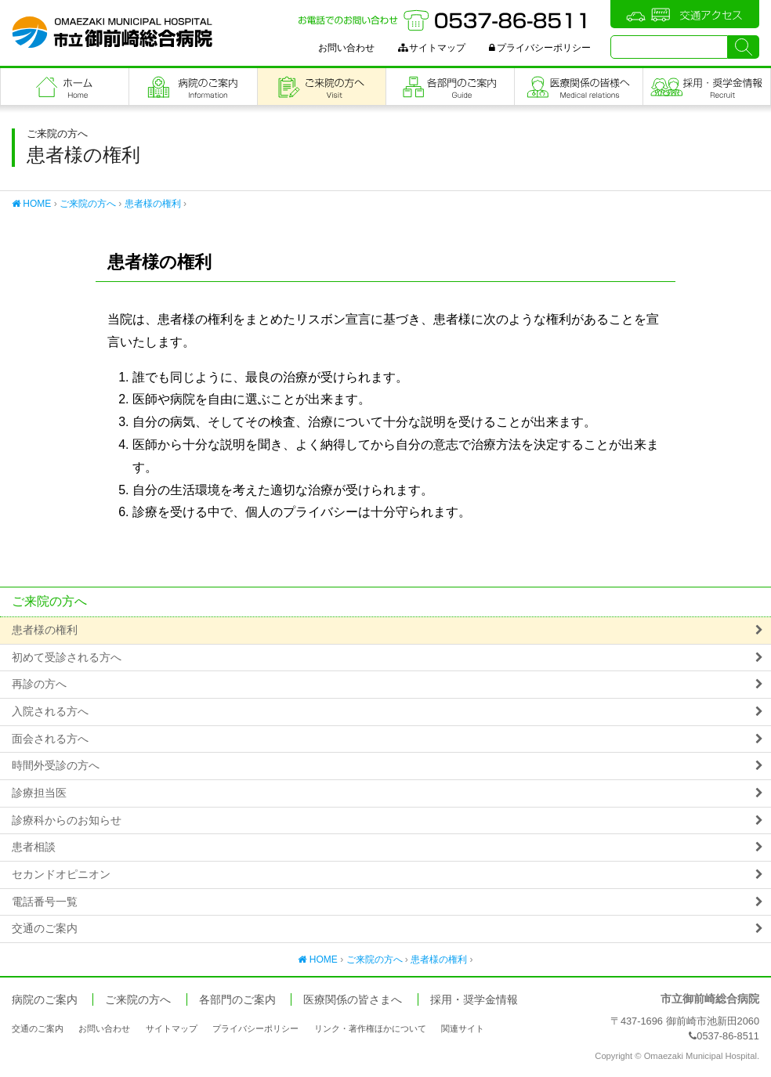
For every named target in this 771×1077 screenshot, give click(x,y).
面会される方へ (50, 739)
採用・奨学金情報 (474, 1000)
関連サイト (462, 1028)
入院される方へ (50, 711)
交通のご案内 (45, 928)
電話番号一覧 (45, 902)
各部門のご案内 (450, 86)
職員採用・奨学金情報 (706, 86)
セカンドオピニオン (61, 874)
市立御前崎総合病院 (112, 32)
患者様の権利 (153, 203)
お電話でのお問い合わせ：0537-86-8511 (444, 20)
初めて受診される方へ (66, 657)
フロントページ (64, 86)
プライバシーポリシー (540, 47)
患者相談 (34, 847)
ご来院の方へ (322, 86)
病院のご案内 (193, 86)
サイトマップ (431, 47)
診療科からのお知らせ (66, 820)
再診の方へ (39, 684)
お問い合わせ (346, 47)
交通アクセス (684, 14)
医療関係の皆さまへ (578, 86)
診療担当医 (39, 793)
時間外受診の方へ (56, 766)
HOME (31, 203)
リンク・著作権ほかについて (370, 1028)
